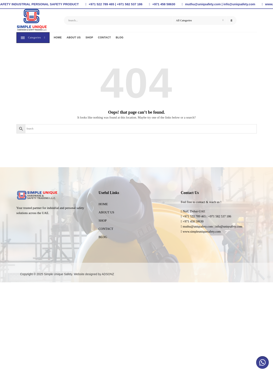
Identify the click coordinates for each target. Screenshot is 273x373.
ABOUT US (74, 37)
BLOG (120, 37)
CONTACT (104, 37)
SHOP (89, 37)
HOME (58, 37)
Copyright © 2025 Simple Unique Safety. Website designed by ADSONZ (67, 275)
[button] (262, 362)
